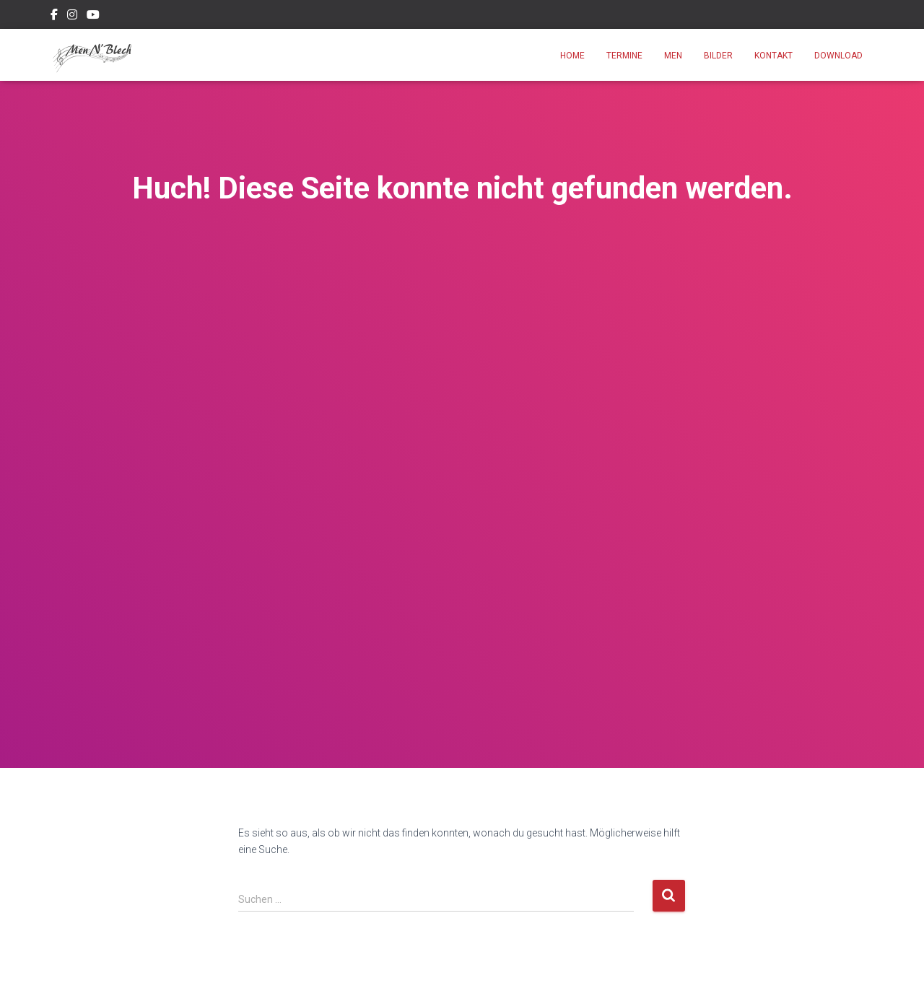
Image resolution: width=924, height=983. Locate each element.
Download (838, 56)
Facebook (54, 16)
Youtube (93, 16)
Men (673, 56)
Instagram (72, 16)
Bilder (718, 56)
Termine (624, 56)
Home (572, 56)
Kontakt (773, 56)
